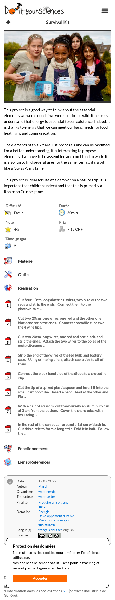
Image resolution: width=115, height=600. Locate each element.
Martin (43, 486)
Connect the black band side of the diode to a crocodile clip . (62, 375)
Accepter (40, 578)
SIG (65, 591)
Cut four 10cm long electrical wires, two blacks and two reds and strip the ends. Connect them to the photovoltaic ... (62, 304)
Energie (44, 512)
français (44, 530)
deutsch (56, 530)
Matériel (25, 260)
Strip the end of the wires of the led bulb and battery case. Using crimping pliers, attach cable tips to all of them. (60, 359)
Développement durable (56, 516)
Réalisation (28, 287)
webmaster (46, 497)
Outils (23, 274)
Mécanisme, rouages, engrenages (54, 522)
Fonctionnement (33, 448)
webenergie (47, 491)
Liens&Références (34, 462)
